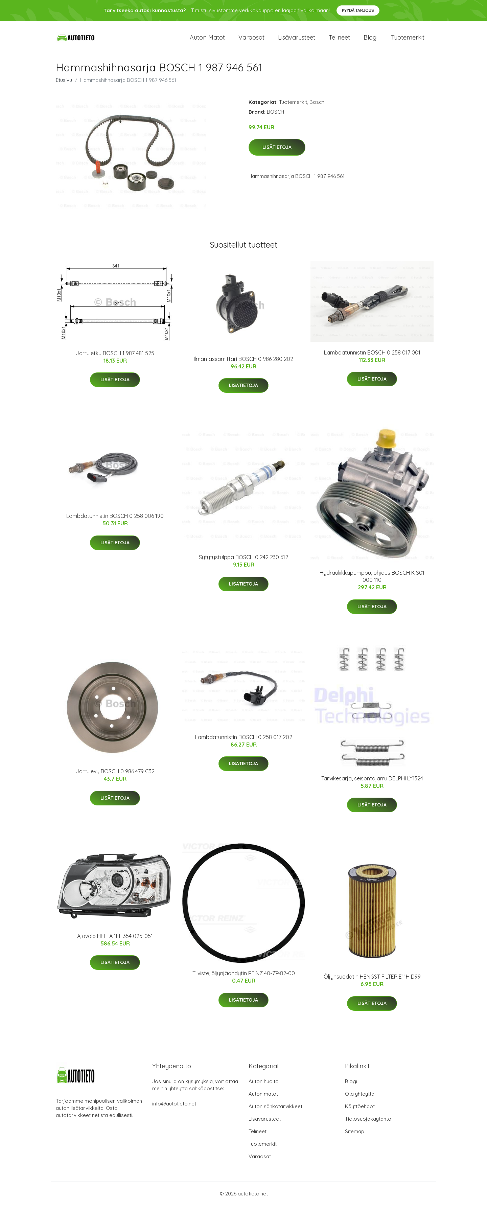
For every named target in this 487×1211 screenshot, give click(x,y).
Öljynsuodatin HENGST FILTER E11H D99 (372, 982)
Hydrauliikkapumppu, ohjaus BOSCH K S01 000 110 (372, 582)
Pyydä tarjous (358, 10)
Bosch (316, 108)
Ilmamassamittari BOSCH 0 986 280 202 (243, 364)
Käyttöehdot (360, 1112)
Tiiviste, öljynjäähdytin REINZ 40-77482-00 (243, 979)
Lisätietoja (277, 153)
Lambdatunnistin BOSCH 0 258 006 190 (115, 522)
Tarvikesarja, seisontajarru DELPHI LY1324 (372, 784)
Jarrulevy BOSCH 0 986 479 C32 (115, 777)
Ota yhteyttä (359, 1099)
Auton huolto (264, 1087)
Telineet (339, 40)
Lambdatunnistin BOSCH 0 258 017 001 (372, 358)
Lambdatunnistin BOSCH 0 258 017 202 (243, 742)
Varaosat (251, 40)
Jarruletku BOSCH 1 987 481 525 (115, 359)
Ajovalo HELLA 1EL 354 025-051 (115, 941)
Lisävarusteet (296, 40)
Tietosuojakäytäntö (368, 1124)
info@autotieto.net (174, 1109)
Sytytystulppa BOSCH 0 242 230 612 (243, 563)
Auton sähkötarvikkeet (275, 1112)
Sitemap (354, 1137)
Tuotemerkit (407, 40)
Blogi (370, 40)
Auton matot (207, 40)
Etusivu (64, 86)
